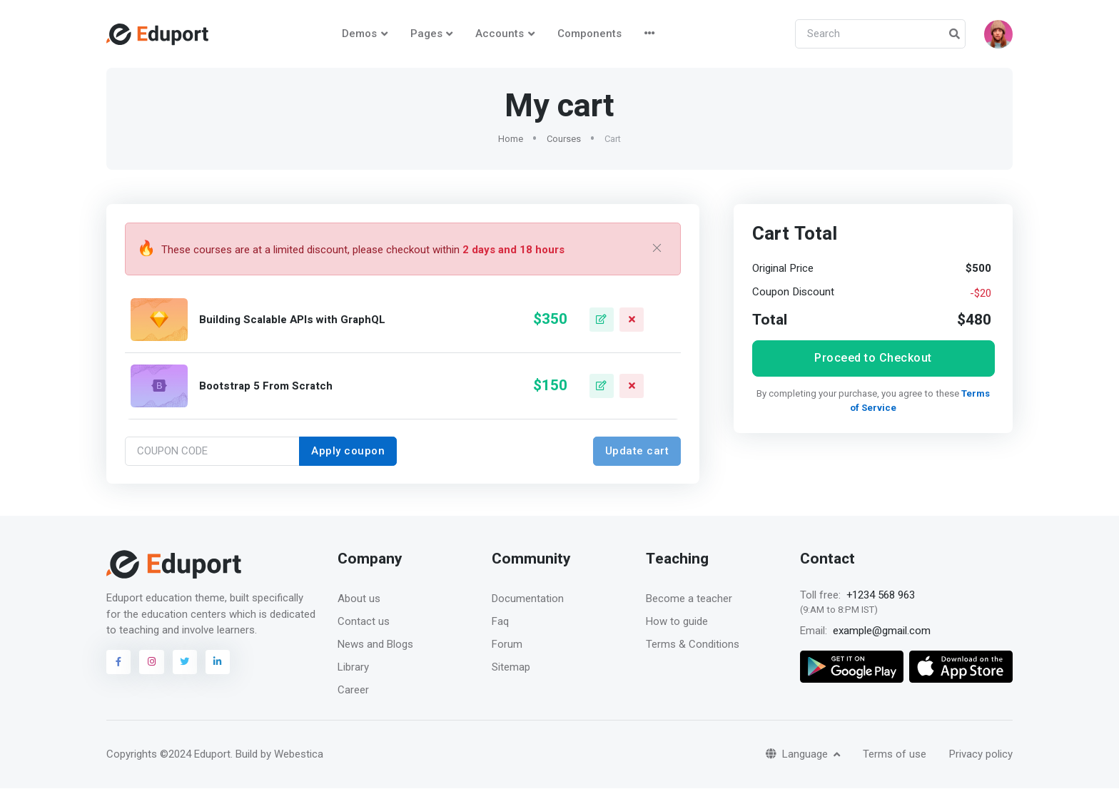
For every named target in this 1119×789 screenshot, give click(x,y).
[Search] (880, 34)
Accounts (499, 33)
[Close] (657, 250)
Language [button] (798, 754)
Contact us (364, 622)
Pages (426, 33)
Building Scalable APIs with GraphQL (292, 320)
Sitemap (511, 667)
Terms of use (894, 754)
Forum (507, 644)
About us (359, 599)
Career (353, 690)
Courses (564, 139)
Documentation (528, 599)
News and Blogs (375, 644)
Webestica (298, 754)
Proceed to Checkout (873, 358)
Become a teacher (689, 599)
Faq (500, 622)
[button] (998, 34)
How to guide (677, 622)
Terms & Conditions (692, 644)
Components (589, 33)
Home (510, 139)
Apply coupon (348, 451)
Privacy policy (981, 754)
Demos (359, 33)
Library (353, 667)
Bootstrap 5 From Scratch (266, 386)
